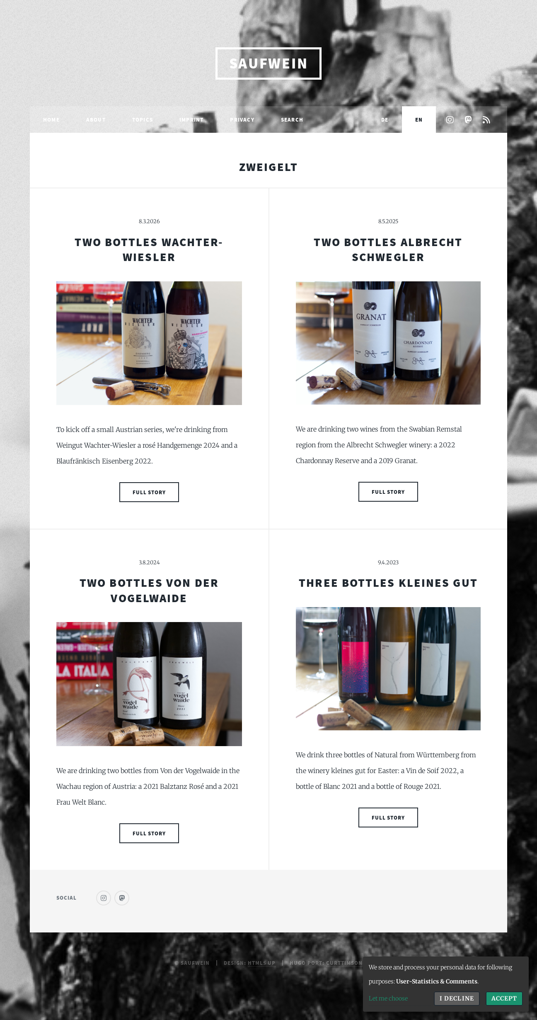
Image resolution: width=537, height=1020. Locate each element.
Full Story (149, 492)
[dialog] (446, 984)
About (96, 119)
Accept (504, 998)
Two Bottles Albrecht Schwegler (388, 249)
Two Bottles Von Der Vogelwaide (149, 590)
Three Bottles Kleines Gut (388, 582)
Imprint (191, 119)
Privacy (242, 119)
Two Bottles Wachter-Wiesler (149, 249)
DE (384, 119)
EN (419, 119)
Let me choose (388, 998)
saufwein (268, 63)
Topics (142, 119)
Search (292, 119)
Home (51, 119)
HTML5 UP (262, 962)
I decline (457, 998)
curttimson (344, 962)
